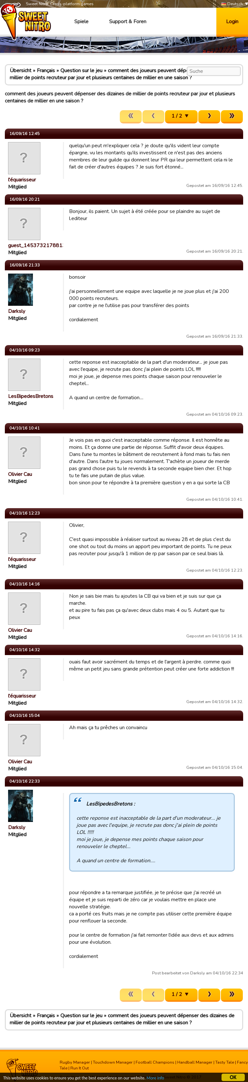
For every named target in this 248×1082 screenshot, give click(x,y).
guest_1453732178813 (37, 245)
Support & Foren (127, 21)
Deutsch (232, 4)
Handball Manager (194, 1062)
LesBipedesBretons (30, 396)
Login (232, 21)
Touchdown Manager (113, 1062)
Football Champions (155, 1062)
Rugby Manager (75, 1062)
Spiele (81, 21)
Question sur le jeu (81, 70)
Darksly (16, 311)
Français (46, 70)
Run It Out (79, 1068)
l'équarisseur (22, 179)
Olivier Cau (20, 474)
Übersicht (20, 70)
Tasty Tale (224, 1062)
